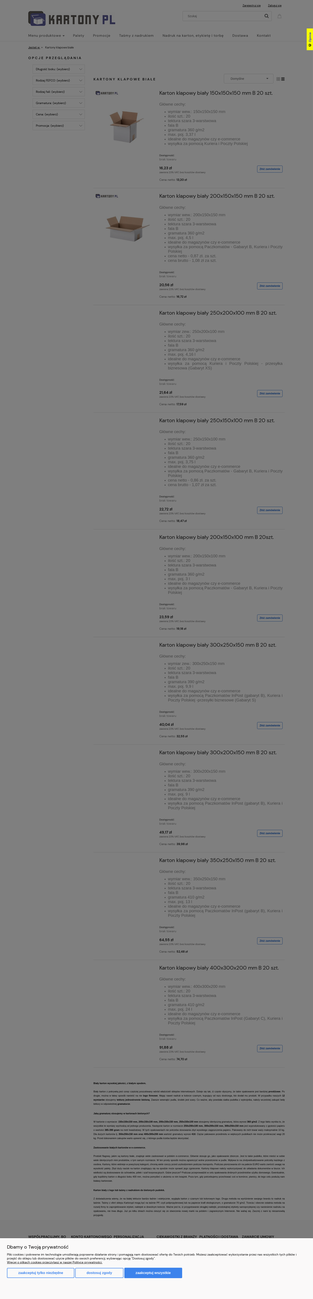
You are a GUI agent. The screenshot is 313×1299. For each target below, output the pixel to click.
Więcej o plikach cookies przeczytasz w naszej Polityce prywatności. (54, 1262)
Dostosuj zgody (99, 1273)
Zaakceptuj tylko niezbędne (40, 1273)
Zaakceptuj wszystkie (153, 1273)
